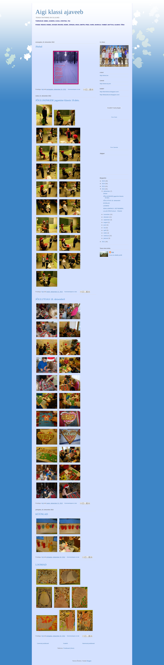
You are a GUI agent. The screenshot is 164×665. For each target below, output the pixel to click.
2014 (103, 183)
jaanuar (106, 238)
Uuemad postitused (43, 643)
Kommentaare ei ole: (74, 89)
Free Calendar (114, 147)
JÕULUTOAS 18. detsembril (50, 299)
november (107, 214)
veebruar (106, 235)
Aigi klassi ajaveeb (59, 11)
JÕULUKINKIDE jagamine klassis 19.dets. (57, 100)
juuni (105, 225)
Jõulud (38, 46)
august (106, 222)
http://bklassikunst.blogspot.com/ (109, 94)
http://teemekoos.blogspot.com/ (109, 91)
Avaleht (65, 643)
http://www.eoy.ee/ (105, 83)
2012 (103, 189)
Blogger (89, 661)
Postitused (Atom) (68, 648)
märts (105, 233)
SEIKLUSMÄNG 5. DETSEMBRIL (113, 208)
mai (105, 227)
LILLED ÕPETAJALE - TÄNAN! (112, 211)
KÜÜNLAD (41, 514)
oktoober (106, 217)
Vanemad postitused (88, 643)
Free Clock (114, 117)
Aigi (112, 252)
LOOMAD (40, 564)
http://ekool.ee (104, 75)
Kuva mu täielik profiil (115, 255)
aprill (105, 230)
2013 (103, 186)
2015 (103, 181)
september (107, 220)
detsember (107, 191)
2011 (103, 241)
